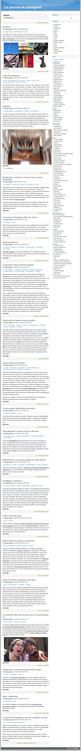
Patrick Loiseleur (9, 29)
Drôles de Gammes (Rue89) (60, 130)
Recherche (55, 15)
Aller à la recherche (70, 1)
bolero (10, 621)
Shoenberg (39, 247)
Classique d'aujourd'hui (59, 160)
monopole (21, 464)
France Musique (18, 31)
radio (26, 31)
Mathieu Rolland (58, 99)
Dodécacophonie (10, 242)
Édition (55, 33)
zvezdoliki (56, 211)
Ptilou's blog (57, 200)
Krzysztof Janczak (58, 85)
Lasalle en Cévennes (23, 550)
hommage (21, 584)
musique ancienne (34, 325)
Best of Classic (57, 151)
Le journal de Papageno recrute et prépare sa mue (24, 717)
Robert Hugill (57, 225)
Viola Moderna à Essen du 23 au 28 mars (20, 431)
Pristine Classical (58, 119)
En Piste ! (6, 27)
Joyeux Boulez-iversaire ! (13, 363)
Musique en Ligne (58, 42)
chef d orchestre (9, 269)
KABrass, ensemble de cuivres (61, 260)
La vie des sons (57, 202)
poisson (14, 485)
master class (26, 436)
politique (38, 271)
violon (37, 184)
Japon (28, 80)
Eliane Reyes (57, 269)
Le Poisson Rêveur (58, 196)
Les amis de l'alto (58, 141)
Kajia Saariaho (57, 101)
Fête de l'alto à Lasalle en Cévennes (18, 541)
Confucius (22, 80)
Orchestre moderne (58, 267)
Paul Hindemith (57, 83)
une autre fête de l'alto (21, 567)
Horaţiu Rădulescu (58, 97)
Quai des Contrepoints (59, 47)
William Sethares (58, 106)
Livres (55, 38)
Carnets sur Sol (57, 157)
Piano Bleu (56, 191)
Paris (39, 464)
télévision (34, 485)
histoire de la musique (10, 247)
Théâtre (55, 53)
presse (20, 413)
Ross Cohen (57, 256)
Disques (56, 31)
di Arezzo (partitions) (59, 231)
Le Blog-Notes (57, 150)
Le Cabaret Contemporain (60, 252)
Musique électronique (59, 40)
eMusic (55, 113)
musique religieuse (9, 111)
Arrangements (57, 24)
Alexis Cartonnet (58, 70)
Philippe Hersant (58, 81)
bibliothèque (8, 701)
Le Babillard (56, 148)
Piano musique (57, 193)
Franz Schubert (13, 584)
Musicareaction (57, 185)
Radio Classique (58, 135)
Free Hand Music (58, 232)
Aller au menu (60, 1)
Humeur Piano (57, 178)
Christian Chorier (58, 166)
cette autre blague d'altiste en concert (37, 631)
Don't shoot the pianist (59, 214)
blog (14, 222)
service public (26, 485)
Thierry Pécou (57, 93)
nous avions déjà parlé (18, 677)
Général (56, 35)
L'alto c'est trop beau (11, 516)
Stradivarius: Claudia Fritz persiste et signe (21, 670)
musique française (9, 271)
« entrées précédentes (22, 743)
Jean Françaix (57, 77)
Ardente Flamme (58, 144)
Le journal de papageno (23, 7)
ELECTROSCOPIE (58, 173)
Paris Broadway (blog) (59, 198)
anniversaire (8, 222)
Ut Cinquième (35, 111)
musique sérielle (30, 247)
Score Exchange (58, 238)
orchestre (23, 621)
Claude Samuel (57, 168)
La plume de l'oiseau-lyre (60, 194)
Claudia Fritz (16, 184)
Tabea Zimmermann (32, 525)
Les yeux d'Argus (58, 209)
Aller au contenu (51, 1)
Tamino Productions (58, 240)
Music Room (57, 234)
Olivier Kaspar (57, 86)
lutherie (23, 184)
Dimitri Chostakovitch (59, 72)
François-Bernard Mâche (60, 90)
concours (7, 485)
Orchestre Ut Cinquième (59, 265)
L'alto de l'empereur (11, 76)
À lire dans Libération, (8, 251)
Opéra (55, 44)
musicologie (21, 247)
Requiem (6, 106)
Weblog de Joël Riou (59, 205)
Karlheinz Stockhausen (59, 104)
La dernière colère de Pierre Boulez (18, 265)
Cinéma (55, 26)
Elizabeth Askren (58, 249)
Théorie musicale (58, 51)
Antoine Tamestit (13, 80)
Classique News (58, 126)
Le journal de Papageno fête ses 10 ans (20, 217)
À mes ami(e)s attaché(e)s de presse (18, 408)
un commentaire (9, 168)
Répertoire (56, 49)
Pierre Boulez (30, 271)
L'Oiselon (18, 341)
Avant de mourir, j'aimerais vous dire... (19, 580)
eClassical (56, 115)
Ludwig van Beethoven (59, 65)
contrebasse (12, 325)
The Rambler (57, 222)
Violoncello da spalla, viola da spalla (18, 320)
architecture (7, 464)
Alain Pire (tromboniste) (59, 247)
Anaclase (56, 142)
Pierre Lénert (36, 80)
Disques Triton (8, 31)
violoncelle (12, 326)
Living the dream (58, 220)
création (26, 269)
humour (19, 325)
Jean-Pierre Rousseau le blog (61, 180)
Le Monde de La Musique (60, 133)
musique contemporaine (36, 269)
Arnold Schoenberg (58, 102)
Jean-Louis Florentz (58, 76)
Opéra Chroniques (58, 189)
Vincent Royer (8, 437)
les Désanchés (57, 254)
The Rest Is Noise (58, 223)
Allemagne (7, 436)
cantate (6, 367)
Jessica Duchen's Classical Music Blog (63, 216)
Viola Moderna (13, 440)
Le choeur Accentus (58, 245)
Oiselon (43, 325)
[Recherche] (61, 18)
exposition (13, 367)
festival (18, 436)
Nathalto (56, 187)
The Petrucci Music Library (60, 236)
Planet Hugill (57, 218)
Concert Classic (57, 128)
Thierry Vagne (57, 203)
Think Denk (56, 227)
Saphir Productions (58, 117)
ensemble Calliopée (58, 251)
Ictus (55, 258)
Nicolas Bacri (57, 63)
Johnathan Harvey (58, 79)
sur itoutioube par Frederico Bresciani (13, 627)
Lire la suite (5, 68)
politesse (7, 413)
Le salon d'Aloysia (58, 139)
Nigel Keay (56, 88)
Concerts (56, 29)
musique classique (31, 464)
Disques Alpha (57, 110)
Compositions (57, 28)
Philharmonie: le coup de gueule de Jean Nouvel (24, 460)
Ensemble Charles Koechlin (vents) (62, 261)
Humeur (56, 37)
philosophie (19, 111)
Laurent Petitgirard (58, 95)
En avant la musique (59, 162)
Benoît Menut (57, 92)
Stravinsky (7, 248)
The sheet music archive (60, 241)
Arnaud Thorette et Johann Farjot (62, 276)
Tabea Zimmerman (21, 82)
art (5, 722)
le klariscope (57, 182)
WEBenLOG (57, 207)
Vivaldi (19, 326)
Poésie (55, 45)
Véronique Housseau (59, 270)
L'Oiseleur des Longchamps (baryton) (63, 263)
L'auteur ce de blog (58, 59)
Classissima (57, 124)
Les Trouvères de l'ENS (59, 277)
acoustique (7, 184)
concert (15, 464)
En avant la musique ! (59, 175)
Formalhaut (56, 177)
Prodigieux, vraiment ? (12, 481)
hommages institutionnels (28, 388)
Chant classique (58, 159)
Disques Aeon (57, 112)
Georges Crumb (58, 74)
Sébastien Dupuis (58, 169)
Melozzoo (56, 184)
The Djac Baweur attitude (60, 171)
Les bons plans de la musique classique (63, 153)
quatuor (32, 545)
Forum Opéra (57, 132)
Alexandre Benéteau (59, 67)
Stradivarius (30, 184)
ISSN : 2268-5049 (9, 696)
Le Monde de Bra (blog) (59, 155)
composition (18, 269)
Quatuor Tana (57, 274)
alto (6, 80)
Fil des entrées (9, 17)
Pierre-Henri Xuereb (10, 82)
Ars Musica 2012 (58, 146)
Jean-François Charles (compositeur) (63, 164)
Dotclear (76, 748)
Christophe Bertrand (59, 68)
